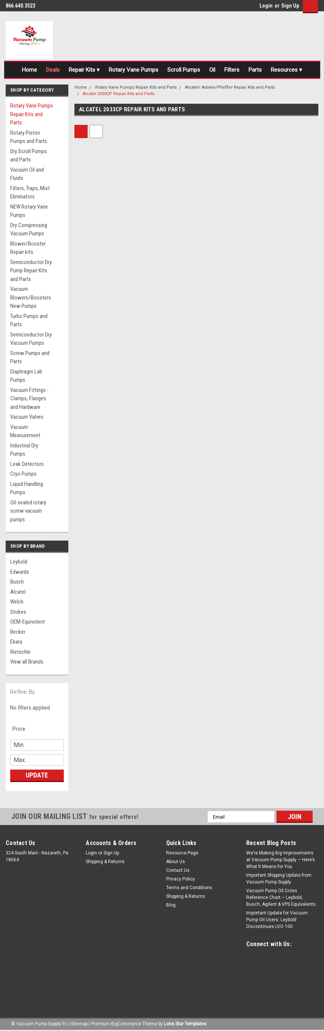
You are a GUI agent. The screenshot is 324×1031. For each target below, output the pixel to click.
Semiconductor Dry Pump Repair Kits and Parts (31, 271)
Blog (171, 905)
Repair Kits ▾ (84, 69)
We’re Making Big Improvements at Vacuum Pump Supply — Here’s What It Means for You (280, 859)
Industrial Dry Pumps (24, 450)
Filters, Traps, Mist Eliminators (30, 192)
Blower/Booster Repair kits (28, 248)
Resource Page (182, 853)
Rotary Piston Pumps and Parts (28, 137)
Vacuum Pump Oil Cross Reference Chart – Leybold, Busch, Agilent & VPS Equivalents (281, 897)
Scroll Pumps (183, 69)
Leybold (18, 561)
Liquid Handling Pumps (26, 488)
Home (29, 69)
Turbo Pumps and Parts (29, 320)
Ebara (16, 641)
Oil (212, 69)
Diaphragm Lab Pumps (26, 376)
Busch (17, 581)
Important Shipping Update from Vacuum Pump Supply (279, 879)
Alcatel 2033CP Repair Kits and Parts (118, 93)
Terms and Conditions (189, 887)
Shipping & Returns (105, 861)
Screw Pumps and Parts (29, 357)
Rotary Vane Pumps (133, 69)
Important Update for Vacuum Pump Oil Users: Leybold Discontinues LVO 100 (277, 919)
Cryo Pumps (23, 473)
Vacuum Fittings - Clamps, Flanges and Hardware (29, 398)
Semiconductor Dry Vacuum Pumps (31, 339)
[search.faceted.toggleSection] (22, 729)
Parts (255, 69)
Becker (17, 631)
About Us (175, 861)
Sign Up (290, 6)
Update (37, 775)
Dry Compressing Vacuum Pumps (28, 229)
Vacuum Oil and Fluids (27, 174)
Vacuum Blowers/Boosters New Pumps (30, 297)
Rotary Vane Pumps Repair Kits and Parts (31, 114)
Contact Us (178, 870)
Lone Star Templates (185, 1023)
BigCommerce (126, 1023)
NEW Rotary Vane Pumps (29, 211)
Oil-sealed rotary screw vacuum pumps (28, 511)
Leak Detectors (27, 464)
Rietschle (20, 651)
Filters (231, 69)
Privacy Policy (180, 879)
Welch (16, 601)
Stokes (18, 611)
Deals (53, 69)
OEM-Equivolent (27, 621)
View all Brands (26, 661)
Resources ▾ (286, 69)
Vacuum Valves (26, 416)
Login (266, 6)
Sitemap (79, 1023)
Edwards (19, 572)
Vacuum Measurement (25, 431)
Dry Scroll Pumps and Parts (28, 155)
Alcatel (18, 591)
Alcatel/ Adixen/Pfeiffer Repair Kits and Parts (230, 87)
